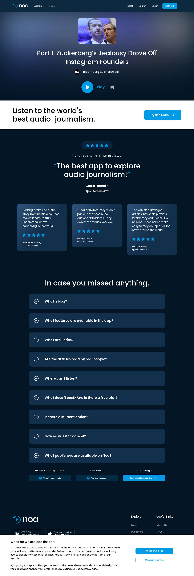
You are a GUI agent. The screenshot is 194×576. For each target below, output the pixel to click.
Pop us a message (97, 478)
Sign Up (169, 6)
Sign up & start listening (144, 478)
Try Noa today (162, 115)
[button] (91, 301)
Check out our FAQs (50, 478)
